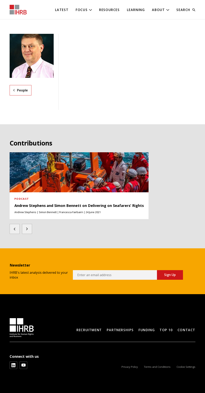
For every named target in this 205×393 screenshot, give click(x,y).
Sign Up (170, 275)
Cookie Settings (186, 367)
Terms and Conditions (157, 367)
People (22, 90)
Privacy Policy (130, 367)
